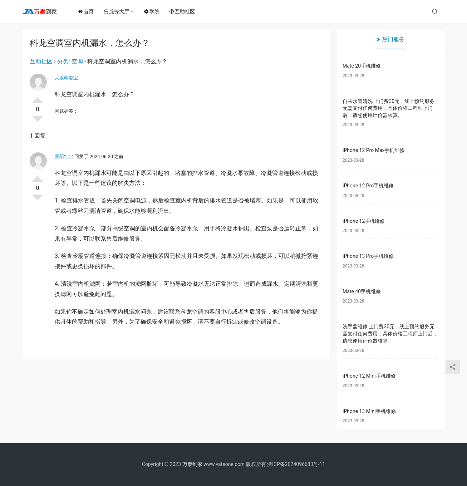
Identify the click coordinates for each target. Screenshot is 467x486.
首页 (88, 11)
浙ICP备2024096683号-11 (296, 464)
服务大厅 (119, 11)
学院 (154, 11)
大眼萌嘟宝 (66, 77)
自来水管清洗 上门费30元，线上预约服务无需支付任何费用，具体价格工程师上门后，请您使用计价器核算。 (388, 108)
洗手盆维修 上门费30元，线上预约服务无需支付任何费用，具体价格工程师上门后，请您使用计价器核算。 (390, 333)
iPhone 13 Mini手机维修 (369, 411)
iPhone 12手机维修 (364, 221)
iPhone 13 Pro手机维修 (368, 256)
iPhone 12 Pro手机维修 (368, 185)
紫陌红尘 (64, 156)
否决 (37, 121)
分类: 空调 (70, 61)
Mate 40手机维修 (362, 291)
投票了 (37, 97)
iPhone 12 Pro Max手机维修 (373, 150)
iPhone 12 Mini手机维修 (369, 376)
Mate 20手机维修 (362, 66)
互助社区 (184, 11)
